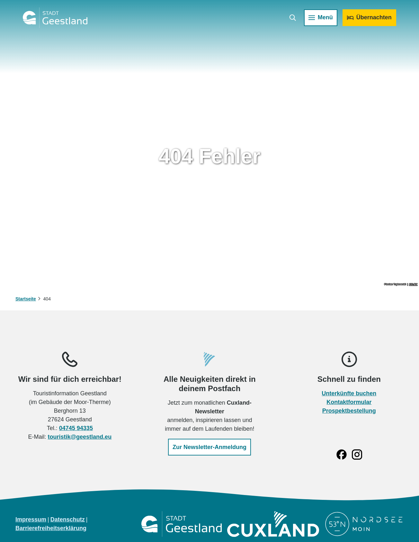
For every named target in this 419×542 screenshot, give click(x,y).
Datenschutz (67, 519)
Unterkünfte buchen (349, 393)
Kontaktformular (349, 402)
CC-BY (413, 284)
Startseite (25, 298)
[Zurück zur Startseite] (58, 20)
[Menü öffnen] (317, 20)
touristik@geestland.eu (80, 437)
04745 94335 (76, 428)
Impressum (30, 519)
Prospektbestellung (349, 411)
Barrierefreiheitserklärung (50, 528)
